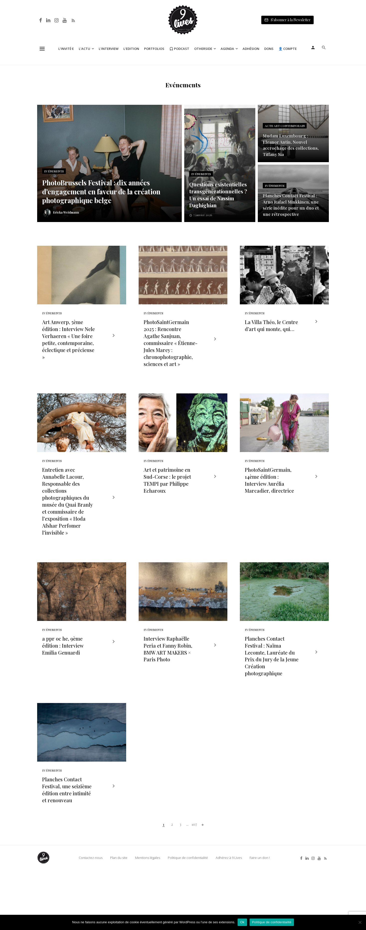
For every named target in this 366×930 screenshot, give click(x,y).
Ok (242, 922)
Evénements (52, 328)
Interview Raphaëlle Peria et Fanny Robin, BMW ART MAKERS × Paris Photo (168, 694)
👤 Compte (287, 48)
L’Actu (84, 48)
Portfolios (154, 48)
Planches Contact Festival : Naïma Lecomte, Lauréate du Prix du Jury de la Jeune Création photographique (271, 701)
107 (194, 884)
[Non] (359, 922)
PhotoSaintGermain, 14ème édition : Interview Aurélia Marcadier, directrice (269, 510)
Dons (269, 48)
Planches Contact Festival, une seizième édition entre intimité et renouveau (67, 849)
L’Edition (131, 48)
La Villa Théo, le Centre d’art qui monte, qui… (271, 340)
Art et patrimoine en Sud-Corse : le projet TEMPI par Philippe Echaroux (167, 510)
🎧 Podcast (179, 48)
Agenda (227, 48)
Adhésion (251, 48)
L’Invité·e (66, 48)
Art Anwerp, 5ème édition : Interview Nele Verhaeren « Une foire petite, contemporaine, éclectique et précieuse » (68, 354)
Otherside (203, 48)
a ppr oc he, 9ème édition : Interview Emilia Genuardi (63, 690)
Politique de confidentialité (271, 922)
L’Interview (108, 48)
